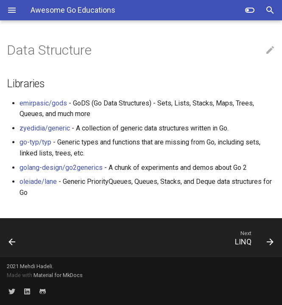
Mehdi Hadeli (36, 266)
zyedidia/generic (45, 128)
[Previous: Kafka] (36, 237)
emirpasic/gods (43, 103)
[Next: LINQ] (175, 237)
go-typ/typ (35, 142)
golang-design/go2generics (61, 168)
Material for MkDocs (58, 275)
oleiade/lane (38, 181)
